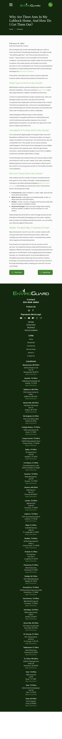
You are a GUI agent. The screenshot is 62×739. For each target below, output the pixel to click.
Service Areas (31, 377)
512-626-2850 (31, 329)
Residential (31, 370)
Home (31, 366)
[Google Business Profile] (29, 338)
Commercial (31, 373)
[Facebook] (33, 338)
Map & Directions (31, 401)
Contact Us (31, 383)
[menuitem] (31, 349)
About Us (31, 380)
